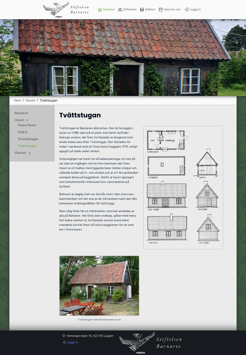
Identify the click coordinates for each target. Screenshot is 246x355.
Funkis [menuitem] (22, 132)
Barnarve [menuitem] (21, 113)
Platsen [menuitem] (21, 153)
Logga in (72, 342)
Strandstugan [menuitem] (28, 139)
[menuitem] (106, 9)
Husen (30, 100)
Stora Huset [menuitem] (27, 125)
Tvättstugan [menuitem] (27, 146)
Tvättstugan (48, 100)
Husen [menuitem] (20, 120)
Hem (17, 100)
